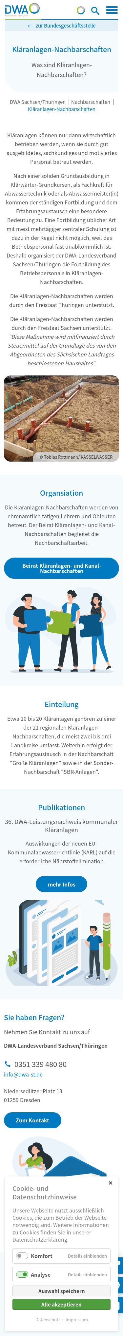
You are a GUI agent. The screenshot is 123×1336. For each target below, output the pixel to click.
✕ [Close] (110, 1182)
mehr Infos (61, 884)
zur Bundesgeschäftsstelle (65, 25)
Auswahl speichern (61, 1291)
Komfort (41, 1256)
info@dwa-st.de (23, 1074)
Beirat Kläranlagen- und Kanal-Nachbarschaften (61, 568)
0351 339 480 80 (40, 1064)
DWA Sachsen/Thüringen (38, 101)
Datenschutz (47, 1319)
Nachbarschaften (90, 101)
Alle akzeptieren (61, 1304)
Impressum (77, 1319)
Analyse (41, 1274)
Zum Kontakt (32, 1120)
